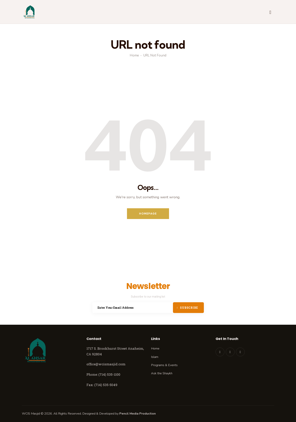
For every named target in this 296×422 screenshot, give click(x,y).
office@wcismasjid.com (105, 364)
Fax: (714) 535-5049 (102, 385)
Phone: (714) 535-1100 (103, 374)
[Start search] (270, 12)
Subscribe (189, 307)
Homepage (148, 213)
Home (134, 55)
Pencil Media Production (137, 413)
